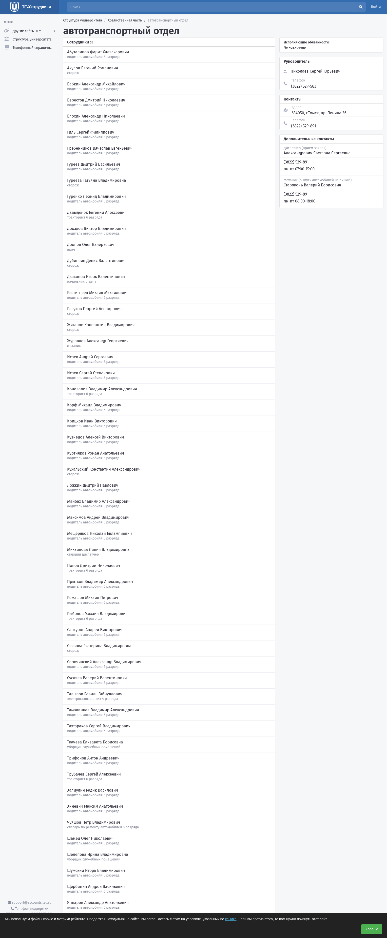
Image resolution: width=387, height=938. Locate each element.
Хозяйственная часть (125, 20)
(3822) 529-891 (303, 126)
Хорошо (371, 929)
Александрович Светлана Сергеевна (317, 153)
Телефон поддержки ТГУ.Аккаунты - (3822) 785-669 (29, 911)
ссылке (230, 919)
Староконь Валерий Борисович (312, 185)
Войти (376, 7)
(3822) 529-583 (303, 86)
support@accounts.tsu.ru (30, 902)
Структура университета (82, 20)
